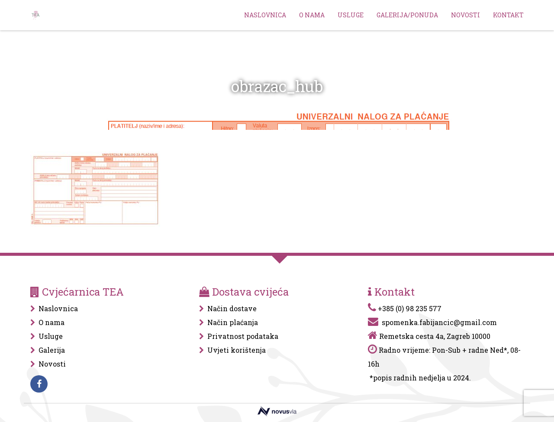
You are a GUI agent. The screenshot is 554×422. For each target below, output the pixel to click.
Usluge (351, 15)
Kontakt (508, 15)
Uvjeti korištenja (236, 349)
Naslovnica (265, 15)
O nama (312, 15)
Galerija (52, 349)
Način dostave (232, 308)
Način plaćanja (232, 322)
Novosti (465, 15)
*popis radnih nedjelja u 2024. (420, 377)
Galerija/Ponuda (407, 15)
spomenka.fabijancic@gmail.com (439, 322)
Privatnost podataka (242, 336)
